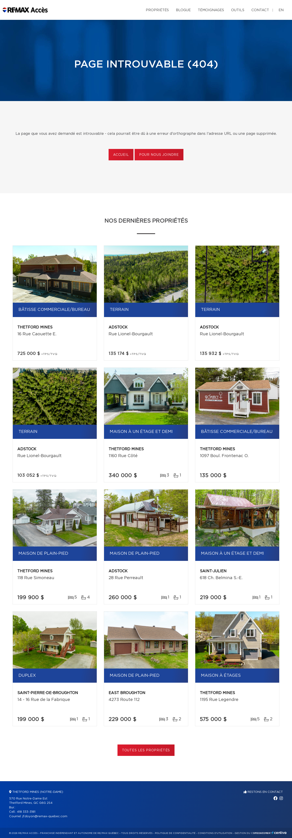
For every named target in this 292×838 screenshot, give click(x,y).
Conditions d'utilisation (215, 833)
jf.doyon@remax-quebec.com (44, 816)
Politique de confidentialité (175, 833)
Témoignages (211, 10)
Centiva (279, 832)
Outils (237, 10)
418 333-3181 (26, 811)
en (281, 10)
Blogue (183, 10)
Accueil (121, 154)
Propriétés (157, 10)
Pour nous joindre (159, 154)
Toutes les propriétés (146, 750)
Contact (260, 10)
